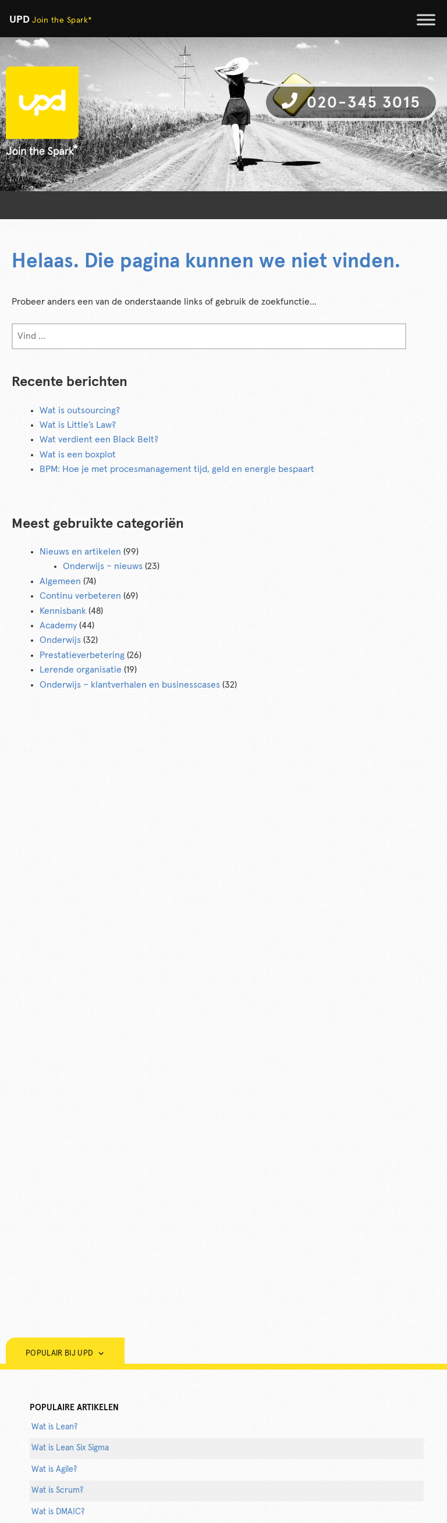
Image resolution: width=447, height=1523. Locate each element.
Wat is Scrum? (57, 1490)
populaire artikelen (74, 1408)
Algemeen (60, 581)
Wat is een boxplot (78, 454)
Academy (58, 625)
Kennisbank (63, 611)
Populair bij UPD (65, 1353)
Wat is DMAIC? (57, 1512)
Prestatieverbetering (82, 655)
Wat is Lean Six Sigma (70, 1448)
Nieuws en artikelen (80, 551)
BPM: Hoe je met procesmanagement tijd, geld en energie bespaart (177, 469)
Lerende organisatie (81, 669)
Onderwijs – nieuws (103, 566)
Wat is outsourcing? (80, 410)
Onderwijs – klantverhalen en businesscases (130, 684)
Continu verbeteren (80, 595)
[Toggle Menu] (426, 19)
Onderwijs (60, 640)
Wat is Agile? (54, 1469)
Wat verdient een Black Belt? (99, 439)
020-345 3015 (351, 101)
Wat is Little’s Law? (78, 425)
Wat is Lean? (54, 1427)
